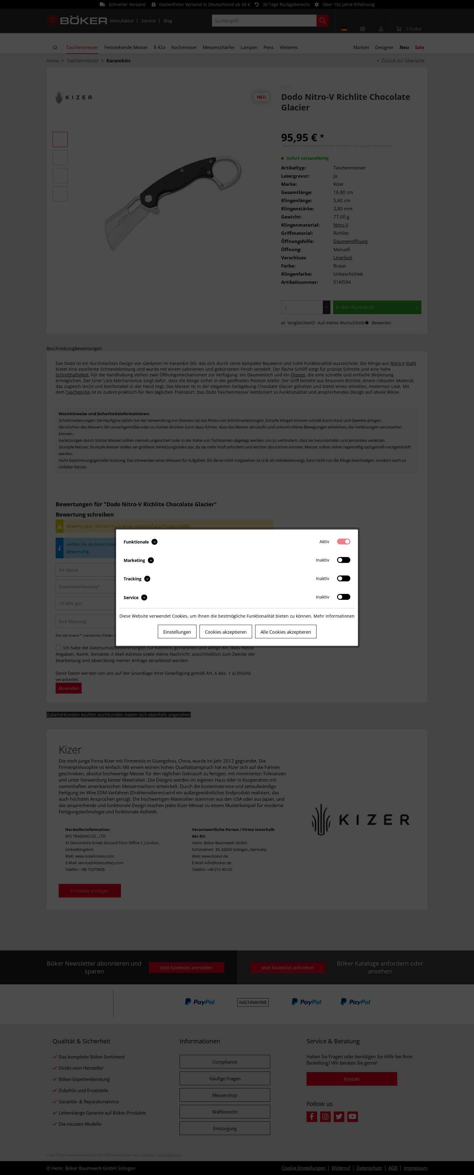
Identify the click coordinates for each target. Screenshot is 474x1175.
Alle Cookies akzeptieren (286, 632)
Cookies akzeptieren (226, 632)
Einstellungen (177, 632)
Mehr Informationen (334, 616)
